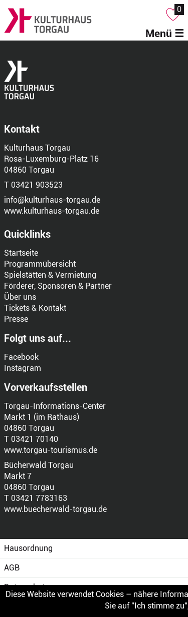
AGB (12, 567)
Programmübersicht (40, 264)
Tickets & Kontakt (35, 308)
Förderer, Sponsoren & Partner (58, 286)
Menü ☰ (164, 34)
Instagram (22, 368)
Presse (16, 319)
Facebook (21, 357)
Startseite (21, 253)
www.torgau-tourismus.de (50, 450)
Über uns (20, 297)
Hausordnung (28, 548)
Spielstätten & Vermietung (50, 275)
